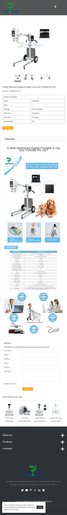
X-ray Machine (25, 501)
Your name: (8, 350)
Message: (8, 371)
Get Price (8, 128)
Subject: (7, 367)
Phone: (6, 363)
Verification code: (10, 384)
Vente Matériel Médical (42, 501)
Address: (7, 359)
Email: (6, 355)
